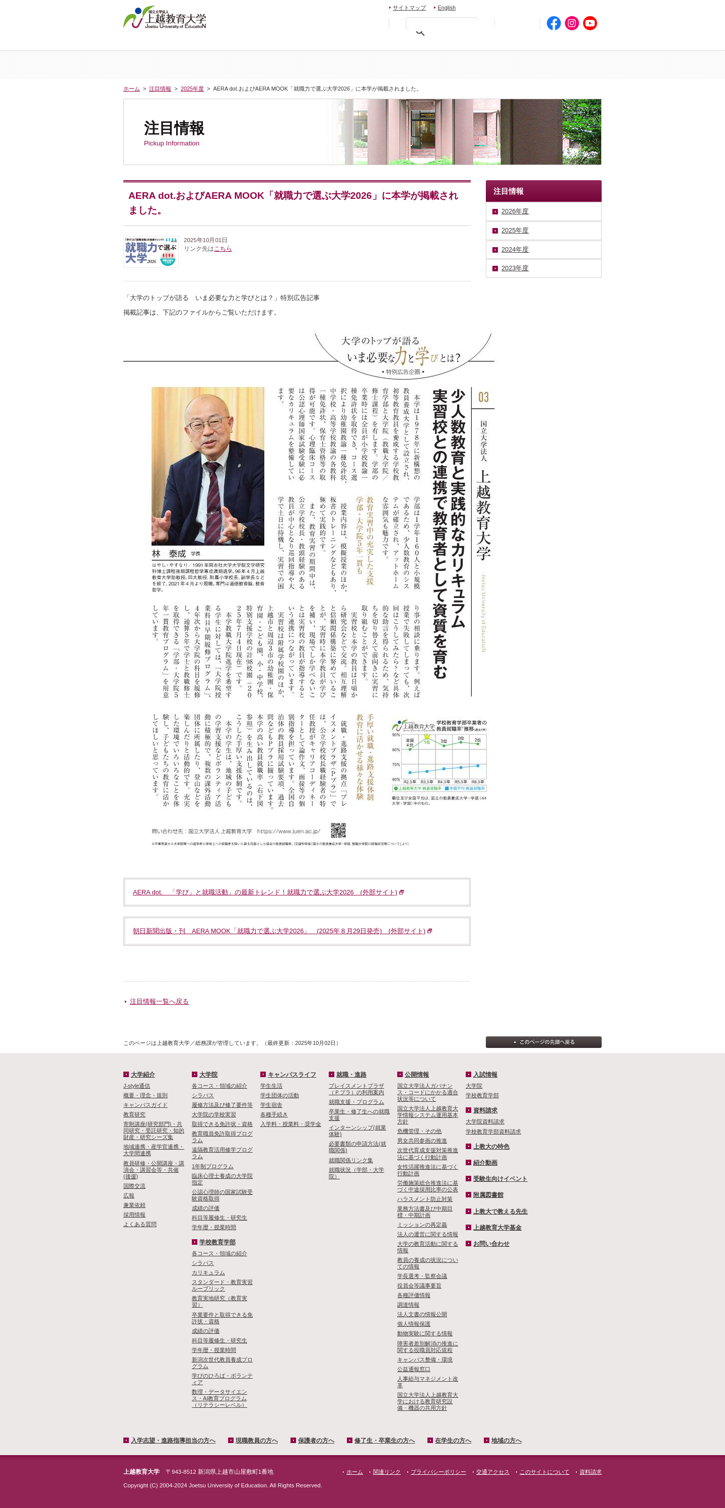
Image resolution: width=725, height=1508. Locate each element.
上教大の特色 (491, 1147)
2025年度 (192, 89)
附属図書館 (488, 1195)
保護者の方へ (346, 43)
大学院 (402, 65)
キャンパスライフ (562, 65)
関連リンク (387, 1472)
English (447, 8)
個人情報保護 (413, 1324)
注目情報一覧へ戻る (159, 1001)
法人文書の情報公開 (422, 1314)
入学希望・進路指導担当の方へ (180, 43)
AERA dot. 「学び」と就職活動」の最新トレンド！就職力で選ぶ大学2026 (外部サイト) (265, 892)
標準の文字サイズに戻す (352, 22)
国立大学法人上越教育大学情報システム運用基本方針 (427, 1114)
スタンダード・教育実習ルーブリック (222, 1285)
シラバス (203, 1095)
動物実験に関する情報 (425, 1333)
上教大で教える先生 (500, 1212)
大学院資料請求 (485, 1121)
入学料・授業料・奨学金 (290, 1124)
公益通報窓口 (413, 1369)
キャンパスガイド (145, 1105)
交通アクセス (578, 6)
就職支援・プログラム (356, 1102)
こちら (223, 249)
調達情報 (408, 1305)
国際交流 (134, 1186)
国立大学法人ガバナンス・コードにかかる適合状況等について (427, 1092)
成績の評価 (206, 1208)
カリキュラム (208, 1272)
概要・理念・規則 (145, 1095)
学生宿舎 (271, 1105)
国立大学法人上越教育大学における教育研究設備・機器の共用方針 (427, 1401)
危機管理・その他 (419, 1131)
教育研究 (134, 1114)
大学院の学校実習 (214, 1114)
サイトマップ (409, 8)
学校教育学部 (482, 65)
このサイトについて (544, 1472)
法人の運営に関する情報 (427, 1234)
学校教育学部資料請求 (493, 1131)
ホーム (163, 65)
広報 (128, 1195)
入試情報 (322, 65)
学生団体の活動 (279, 1095)
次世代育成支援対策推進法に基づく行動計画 (427, 1153)
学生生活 (271, 1086)
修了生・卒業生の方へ (384, 1441)
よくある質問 (140, 1224)
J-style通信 (136, 1086)
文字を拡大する (374, 22)
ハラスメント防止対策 (425, 1199)
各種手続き (274, 1114)
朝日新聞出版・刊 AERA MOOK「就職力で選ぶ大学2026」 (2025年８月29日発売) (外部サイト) (279, 931)
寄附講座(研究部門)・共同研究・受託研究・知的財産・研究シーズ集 (153, 1130)
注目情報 (160, 89)
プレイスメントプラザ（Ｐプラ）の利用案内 (356, 1089)
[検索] (444, 25)
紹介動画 (485, 1163)
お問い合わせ (486, 6)
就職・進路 (351, 1075)
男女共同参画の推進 (422, 1141)
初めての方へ (517, 23)
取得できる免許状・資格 (222, 1124)
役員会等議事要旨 (419, 1286)
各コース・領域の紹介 (219, 1086)
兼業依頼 (134, 1205)
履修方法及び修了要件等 (222, 1105)
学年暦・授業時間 (214, 1227)
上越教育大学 (164, 16)
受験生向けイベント (500, 1179)
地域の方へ (570, 43)
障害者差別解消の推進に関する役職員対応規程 (427, 1346)
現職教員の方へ (274, 43)
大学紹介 (243, 65)
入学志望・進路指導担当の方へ (173, 1441)
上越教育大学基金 (497, 1228)
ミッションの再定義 (422, 1225)
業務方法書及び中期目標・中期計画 (425, 1211)
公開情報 (417, 1075)
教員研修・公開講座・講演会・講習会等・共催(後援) (153, 1169)
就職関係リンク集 (351, 1160)
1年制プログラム (213, 1166)
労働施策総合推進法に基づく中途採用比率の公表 (427, 1186)
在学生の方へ (504, 43)
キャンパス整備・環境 (425, 1359)
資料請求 (530, 6)
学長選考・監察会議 (422, 1276)
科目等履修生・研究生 (219, 1218)
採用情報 (134, 1215)
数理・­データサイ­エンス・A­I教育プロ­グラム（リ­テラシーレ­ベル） (219, 1398)
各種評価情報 (413, 1295)
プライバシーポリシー (438, 1472)
